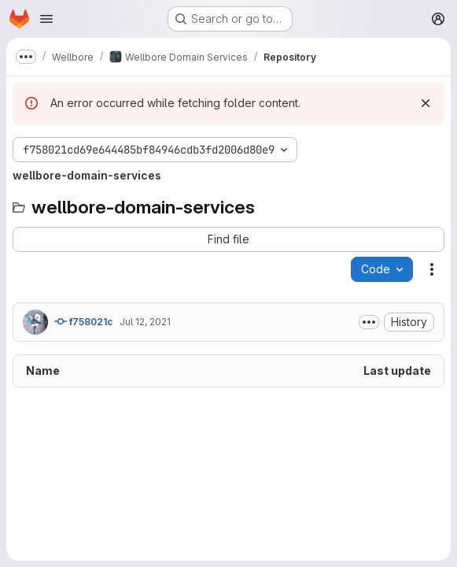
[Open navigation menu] (46, 19)
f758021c (83, 321)
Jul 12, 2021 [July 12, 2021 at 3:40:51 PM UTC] (145, 322)
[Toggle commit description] (369, 322)
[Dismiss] (425, 103)
